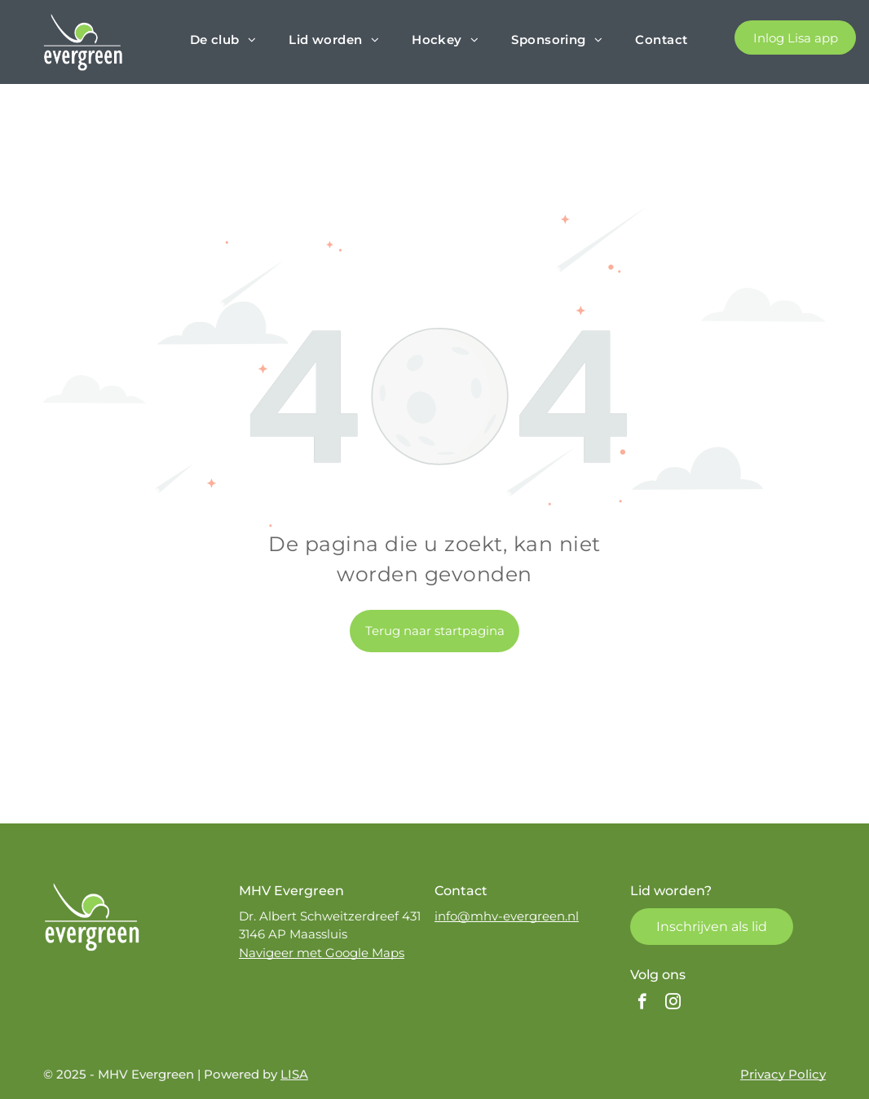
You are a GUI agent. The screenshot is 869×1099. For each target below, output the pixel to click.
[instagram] (673, 1003)
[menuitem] (223, 40)
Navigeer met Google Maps (321, 952)
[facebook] (642, 1003)
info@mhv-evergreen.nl (506, 916)
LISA (294, 1074)
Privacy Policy (783, 1074)
